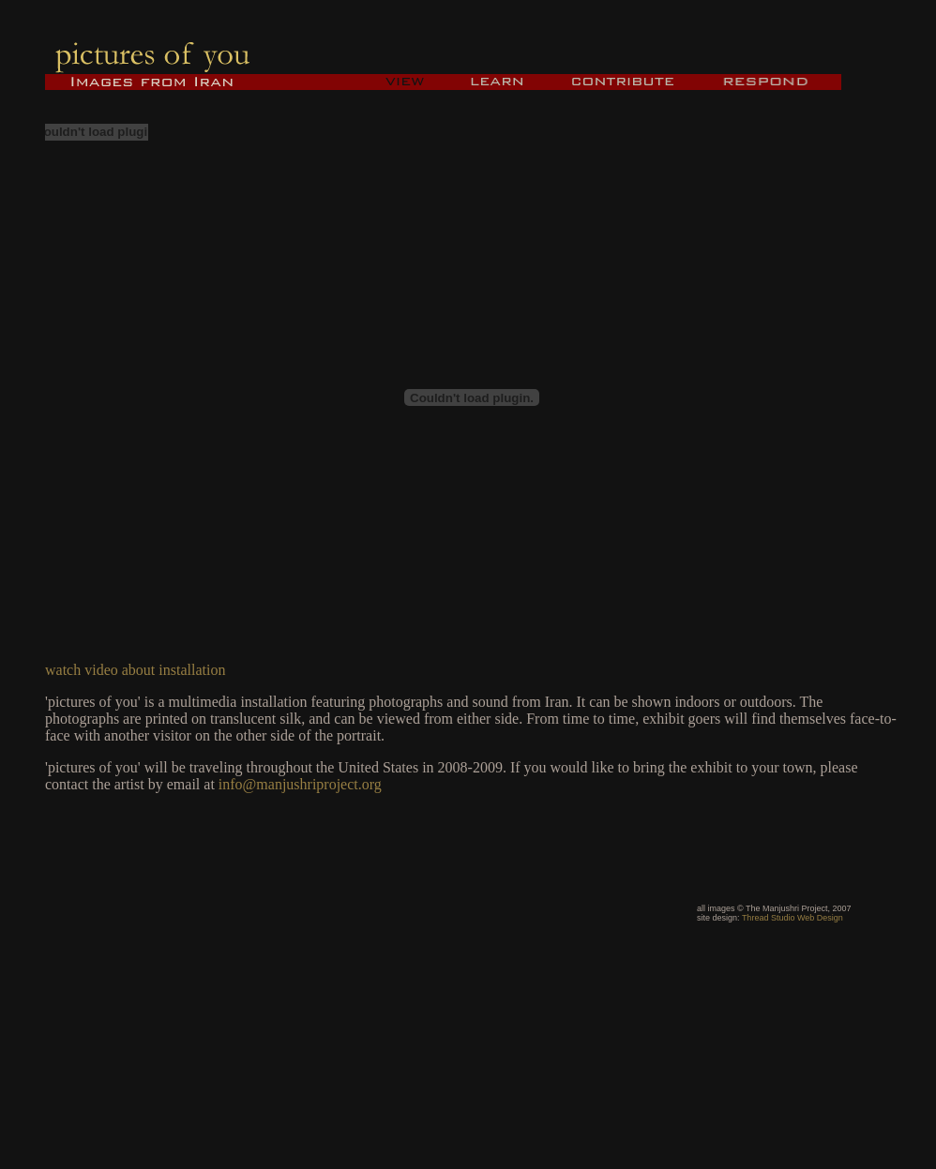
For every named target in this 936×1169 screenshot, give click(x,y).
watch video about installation (135, 670)
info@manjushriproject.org (300, 784)
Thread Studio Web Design (792, 917)
